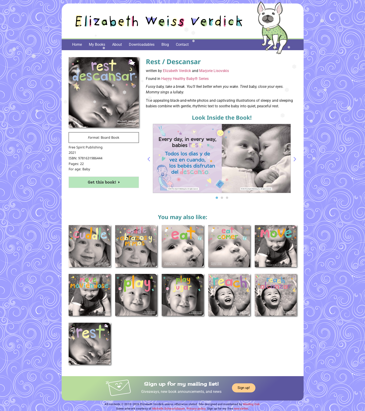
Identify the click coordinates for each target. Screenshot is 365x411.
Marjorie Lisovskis (214, 71)
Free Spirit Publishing (86, 147)
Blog (165, 44)
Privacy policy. (197, 408)
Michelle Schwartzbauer (168, 408)
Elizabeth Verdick (177, 71)
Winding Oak (251, 404)
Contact (182, 44)
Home (77, 44)
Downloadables (141, 44)
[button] (149, 159)
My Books (97, 44)
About (117, 44)
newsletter (241, 408)
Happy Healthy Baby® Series (185, 78)
